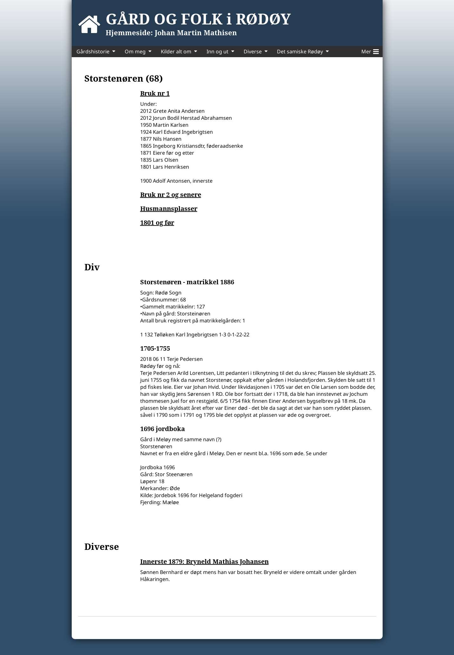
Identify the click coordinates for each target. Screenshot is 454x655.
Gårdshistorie (92, 51)
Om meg (135, 51)
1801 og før (157, 222)
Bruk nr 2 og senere (170, 194)
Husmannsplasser (168, 208)
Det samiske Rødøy (300, 51)
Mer (370, 50)
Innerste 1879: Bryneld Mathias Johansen (204, 561)
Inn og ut (217, 51)
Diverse (253, 51)
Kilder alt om (176, 51)
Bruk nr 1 (155, 93)
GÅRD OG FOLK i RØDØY (198, 19)
